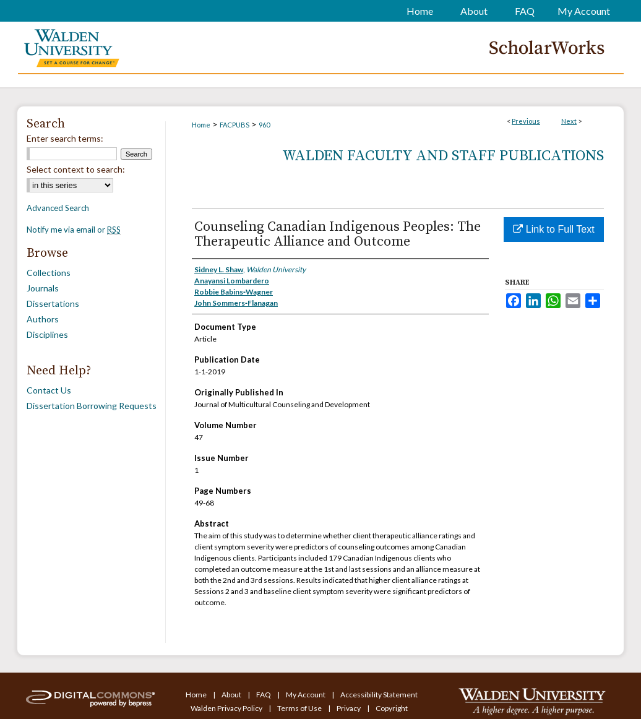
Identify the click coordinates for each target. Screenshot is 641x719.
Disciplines (47, 334)
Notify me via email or (74, 230)
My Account (306, 694)
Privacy (349, 708)
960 (264, 125)
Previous (526, 121)
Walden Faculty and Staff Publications (443, 156)
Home (201, 125)
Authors (43, 319)
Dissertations (53, 303)
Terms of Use (300, 708)
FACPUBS (234, 125)
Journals (43, 288)
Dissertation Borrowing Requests (92, 405)
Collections (49, 272)
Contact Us (49, 390)
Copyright (392, 708)
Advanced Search (58, 208)
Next (569, 121)
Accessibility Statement (379, 694)
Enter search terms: (65, 138)
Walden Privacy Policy (227, 708)
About (232, 694)
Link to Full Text (553, 229)
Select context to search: (76, 169)
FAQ (264, 694)
